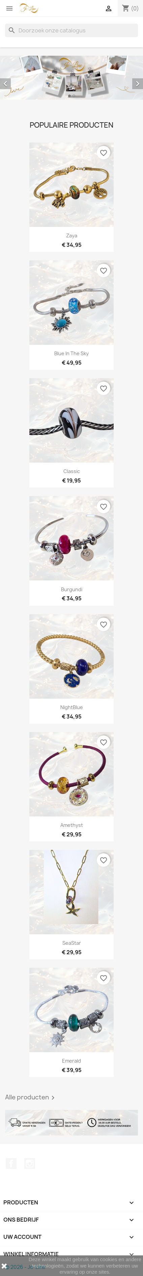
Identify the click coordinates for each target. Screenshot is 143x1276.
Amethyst (71, 825)
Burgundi (71, 589)
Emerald (71, 1061)
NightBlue (71, 707)
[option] (71, 78)
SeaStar (71, 943)
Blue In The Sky (71, 353)
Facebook (11, 1163)
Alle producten (31, 1098)
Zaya (71, 235)
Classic (71, 471)
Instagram (29, 1163)
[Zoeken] (71, 30)
